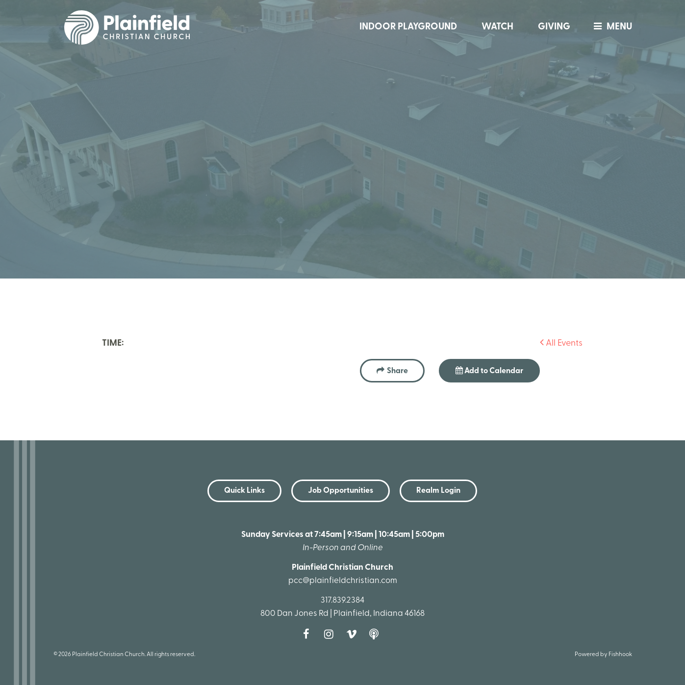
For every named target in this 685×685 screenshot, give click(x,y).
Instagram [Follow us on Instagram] (331, 634)
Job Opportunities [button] (340, 491)
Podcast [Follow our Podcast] (376, 634)
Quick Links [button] (244, 491)
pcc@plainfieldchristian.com (342, 581)
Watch (497, 27)
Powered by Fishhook (603, 655)
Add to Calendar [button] (489, 370)
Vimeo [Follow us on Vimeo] (354, 634)
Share (397, 371)
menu (610, 27)
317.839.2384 (342, 600)
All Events (561, 343)
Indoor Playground (408, 27)
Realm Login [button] (438, 491)
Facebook (309, 634)
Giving (554, 27)
